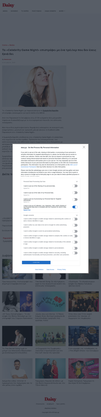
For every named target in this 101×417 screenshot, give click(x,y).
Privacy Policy (61, 269)
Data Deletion (39, 269)
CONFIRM (36, 262)
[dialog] (50, 208)
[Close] (85, 148)
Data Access (50, 269)
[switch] (75, 186)
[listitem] (50, 182)
